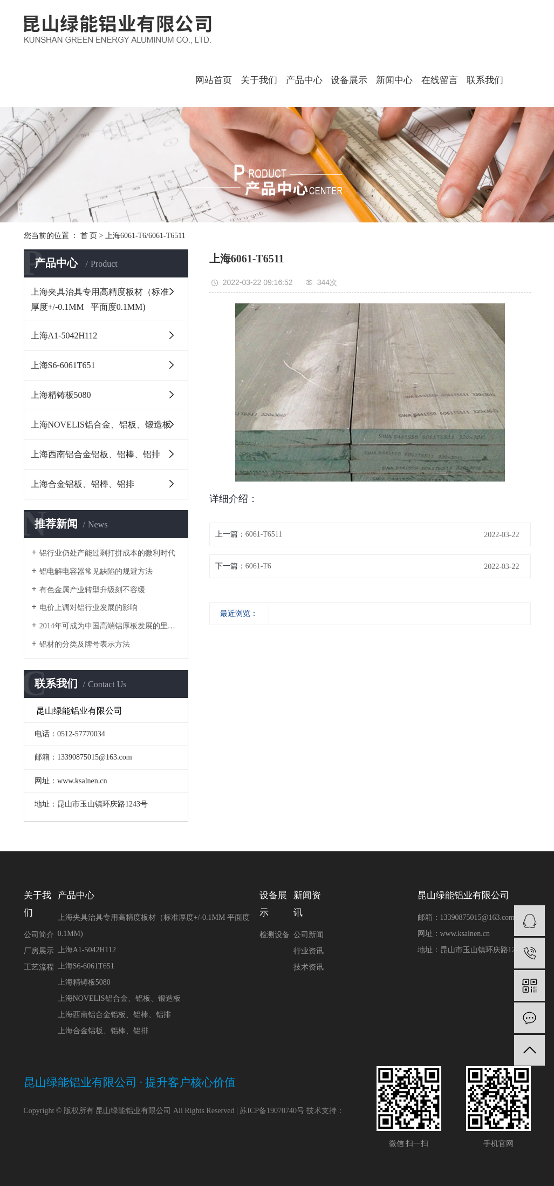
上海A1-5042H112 (64, 335)
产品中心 (304, 80)
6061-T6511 (264, 534)
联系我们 (485, 80)
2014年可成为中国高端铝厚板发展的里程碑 (109, 626)
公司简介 (39, 935)
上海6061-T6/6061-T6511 (145, 236)
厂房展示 (39, 951)
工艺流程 (39, 967)
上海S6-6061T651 (63, 365)
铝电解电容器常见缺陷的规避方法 (96, 571)
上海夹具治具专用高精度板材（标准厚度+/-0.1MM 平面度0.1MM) (100, 299)
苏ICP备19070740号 (272, 1111)
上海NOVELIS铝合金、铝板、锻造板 (101, 424)
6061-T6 (258, 566)
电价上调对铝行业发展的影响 (88, 608)
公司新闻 (308, 935)
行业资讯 (308, 951)
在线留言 (439, 80)
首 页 (89, 236)
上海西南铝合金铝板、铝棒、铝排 (95, 454)
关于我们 (259, 80)
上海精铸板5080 (61, 394)
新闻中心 (394, 80)
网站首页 (213, 80)
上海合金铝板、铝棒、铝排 (82, 484)
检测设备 (274, 935)
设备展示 (349, 80)
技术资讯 (308, 967)
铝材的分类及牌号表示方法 (84, 644)
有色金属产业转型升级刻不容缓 (92, 590)
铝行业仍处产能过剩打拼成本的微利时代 (107, 553)
